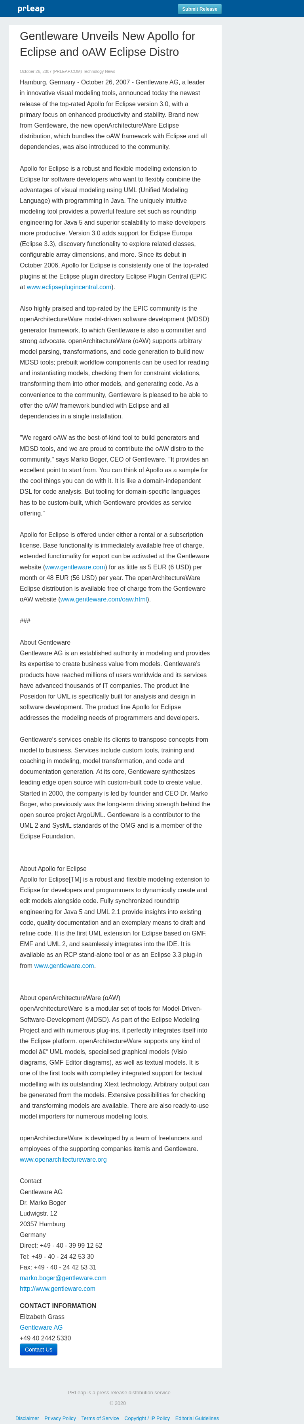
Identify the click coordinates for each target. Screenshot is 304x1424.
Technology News (99, 71)
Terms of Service (100, 1418)
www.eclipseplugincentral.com (69, 287)
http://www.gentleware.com (57, 1288)
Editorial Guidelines (197, 1418)
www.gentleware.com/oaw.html (104, 599)
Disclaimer (27, 1418)
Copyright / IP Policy (147, 1418)
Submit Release (199, 9)
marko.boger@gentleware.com (63, 1278)
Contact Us (38, 1349)
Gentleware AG (41, 1327)
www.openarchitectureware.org (63, 1159)
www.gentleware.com (75, 567)
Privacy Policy (60, 1418)
